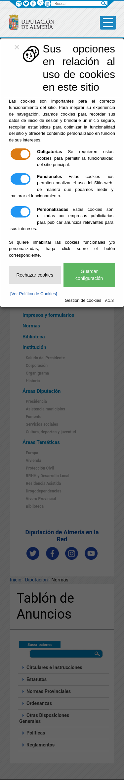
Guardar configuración (89, 275)
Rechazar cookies (35, 275)
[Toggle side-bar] (108, 23)
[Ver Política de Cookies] (33, 293)
